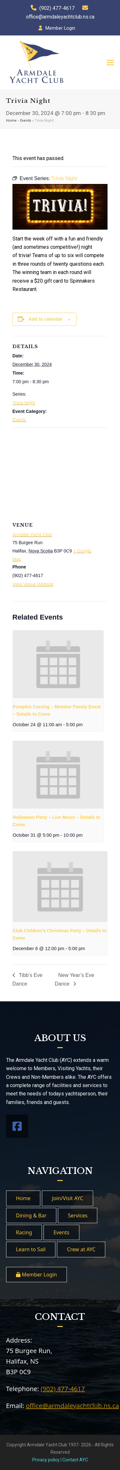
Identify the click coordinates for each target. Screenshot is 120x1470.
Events (25, 120)
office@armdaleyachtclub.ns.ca (60, 17)
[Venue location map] (60, 473)
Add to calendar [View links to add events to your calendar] (45, 319)
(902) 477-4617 (57, 8)
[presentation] (58, 664)
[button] (110, 62)
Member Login (60, 28)
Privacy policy (46, 1459)
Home (11, 120)
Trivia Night (23, 402)
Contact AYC (75, 1459)
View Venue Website (32, 584)
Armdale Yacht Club (32, 534)
